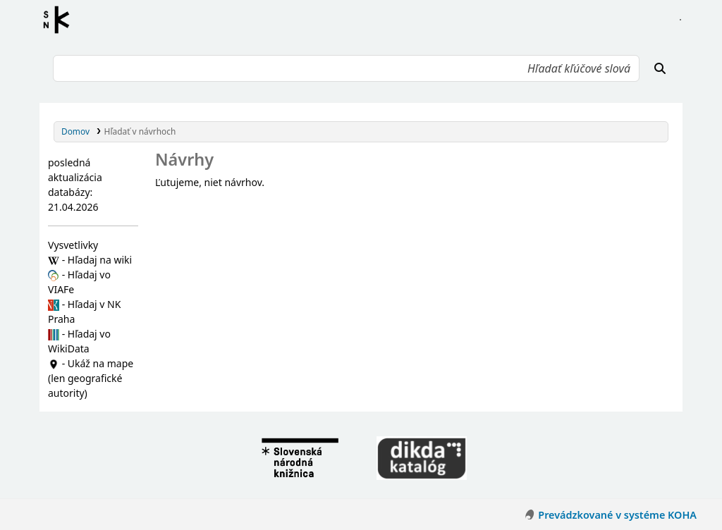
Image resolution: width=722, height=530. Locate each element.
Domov (75, 131)
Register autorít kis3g (60, 20)
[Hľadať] (660, 68)
